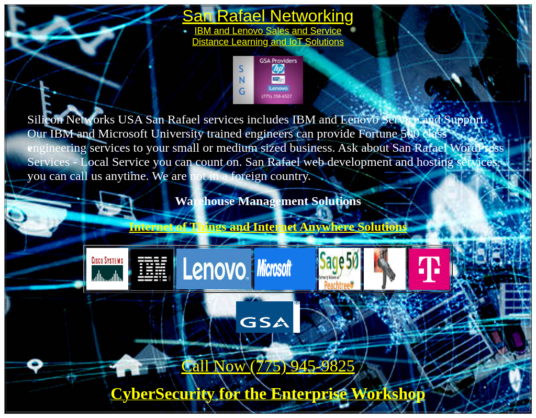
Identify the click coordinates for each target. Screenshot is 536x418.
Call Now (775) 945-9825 (268, 365)
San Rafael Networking (267, 15)
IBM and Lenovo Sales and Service (267, 31)
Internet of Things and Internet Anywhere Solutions (268, 226)
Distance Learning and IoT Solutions (268, 42)
